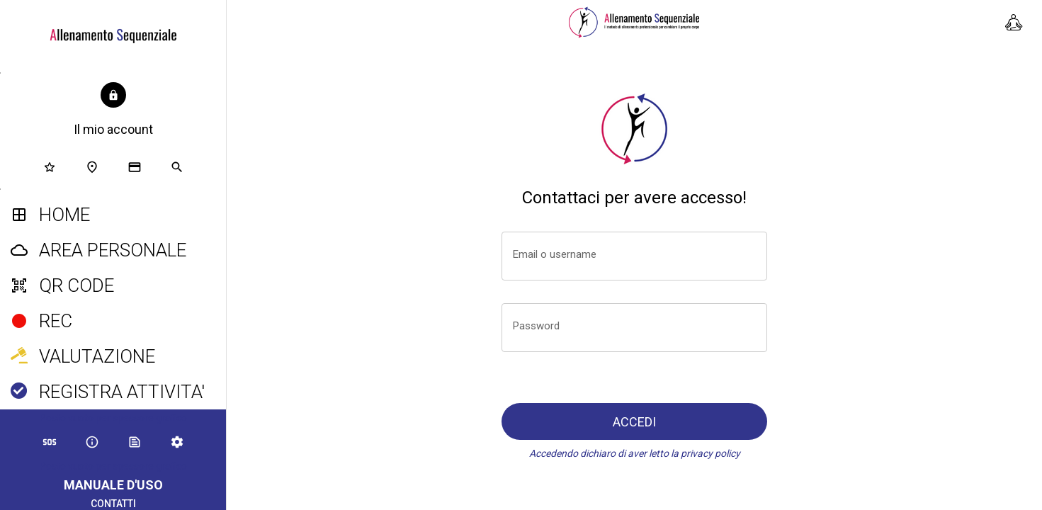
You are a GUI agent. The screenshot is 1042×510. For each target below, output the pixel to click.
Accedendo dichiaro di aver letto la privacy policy (634, 453)
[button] (113, 110)
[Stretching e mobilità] (1014, 23)
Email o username (554, 254)
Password (536, 325)
